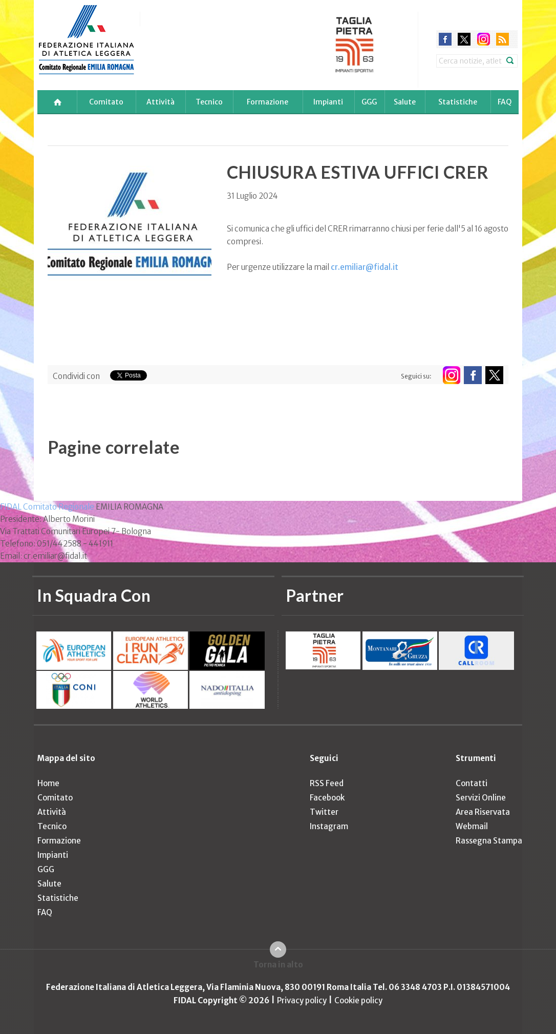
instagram (483, 39)
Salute (405, 102)
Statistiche (457, 102)
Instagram (329, 826)
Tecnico (209, 102)
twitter (464, 39)
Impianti (328, 102)
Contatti (471, 783)
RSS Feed (327, 783)
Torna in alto (278, 964)
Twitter (324, 812)
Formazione (267, 102)
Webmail (472, 826)
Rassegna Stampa (489, 841)
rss (502, 39)
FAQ (504, 102)
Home (48, 783)
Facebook (327, 798)
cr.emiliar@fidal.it (364, 267)
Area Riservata (483, 812)
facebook (445, 39)
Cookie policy (358, 1000)
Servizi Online (481, 798)
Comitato (106, 102)
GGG (369, 102)
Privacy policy (302, 1000)
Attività (160, 102)
